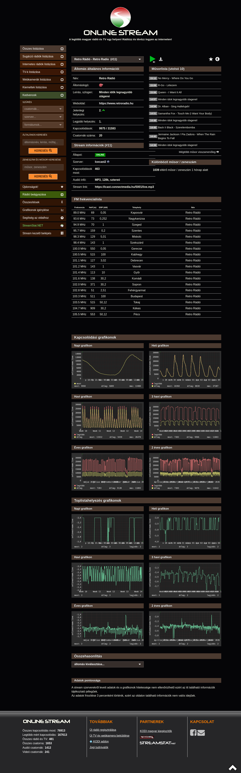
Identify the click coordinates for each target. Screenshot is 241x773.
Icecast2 (100, 161)
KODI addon (99, 741)
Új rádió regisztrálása (103, 729)
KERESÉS (43, 150)
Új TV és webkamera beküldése (109, 735)
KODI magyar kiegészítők (156, 731)
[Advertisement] (146, 49)
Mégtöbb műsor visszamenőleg (199, 151)
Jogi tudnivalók (99, 747)
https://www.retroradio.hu (116, 103)
